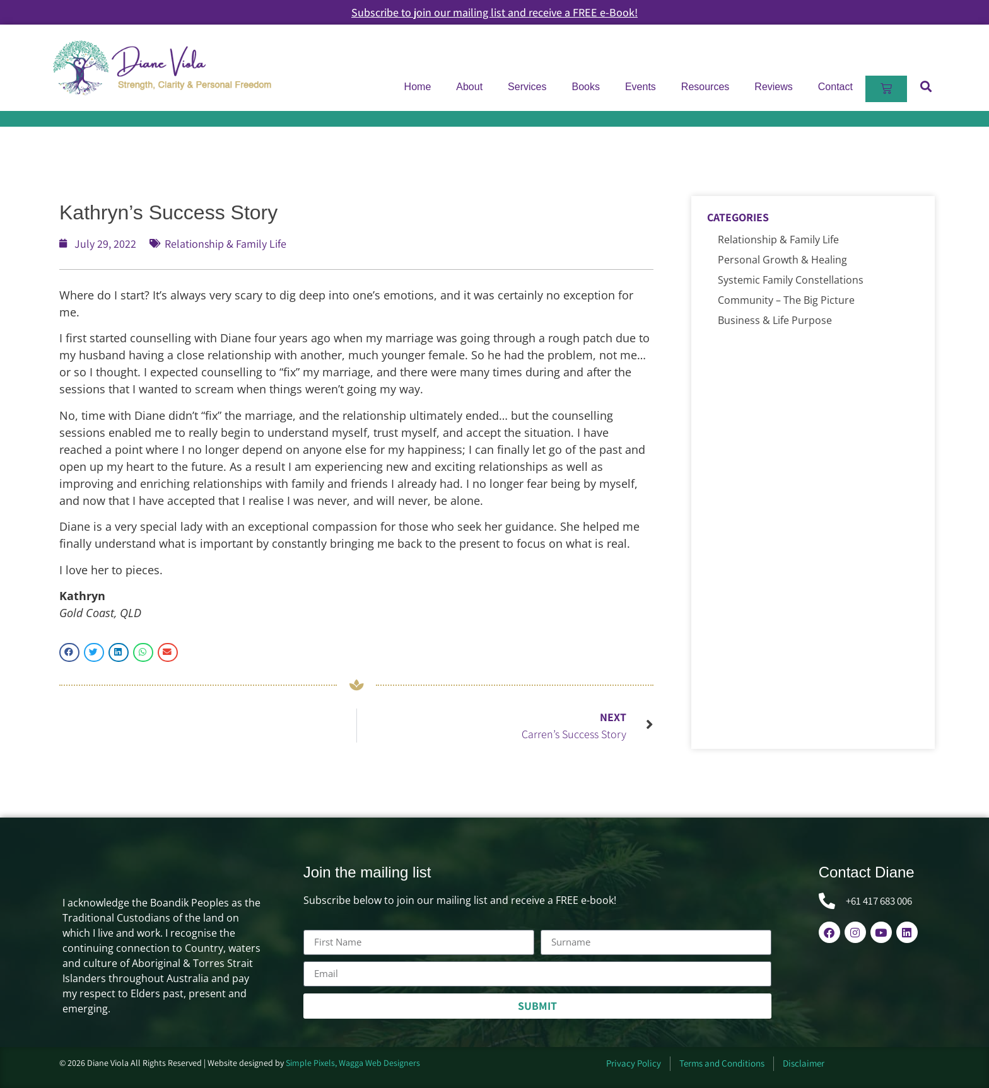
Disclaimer (803, 1063)
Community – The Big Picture (786, 300)
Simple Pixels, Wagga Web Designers (353, 1062)
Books (585, 86)
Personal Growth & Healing (782, 260)
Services (527, 86)
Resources (705, 86)
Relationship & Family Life (225, 243)
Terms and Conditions (721, 1063)
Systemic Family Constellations (790, 280)
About (469, 86)
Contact (835, 86)
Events (640, 86)
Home (417, 86)
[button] (925, 86)
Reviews (773, 86)
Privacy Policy (633, 1063)
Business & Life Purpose (775, 320)
